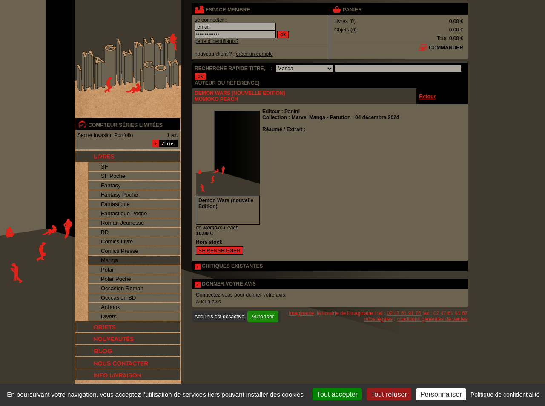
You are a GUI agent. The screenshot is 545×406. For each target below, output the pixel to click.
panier (352, 10)
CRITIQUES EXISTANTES (232, 266)
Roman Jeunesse (122, 223)
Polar (107, 269)
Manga (109, 260)
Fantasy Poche (119, 195)
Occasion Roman (122, 288)
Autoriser (263, 316)
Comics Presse (119, 251)
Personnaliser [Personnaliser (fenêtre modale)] (441, 394)
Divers (109, 316)
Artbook (110, 307)
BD (105, 232)
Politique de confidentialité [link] (505, 394)
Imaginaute (301, 313)
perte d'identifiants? (217, 41)
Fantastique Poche (124, 213)
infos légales (378, 319)
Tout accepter (337, 394)
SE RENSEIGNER (219, 251)
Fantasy (110, 185)
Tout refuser (389, 394)
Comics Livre (117, 241)
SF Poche (113, 176)
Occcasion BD (118, 297)
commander (446, 48)
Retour (427, 97)
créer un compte (254, 54)
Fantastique (115, 204)
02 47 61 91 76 (404, 313)
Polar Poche (116, 279)
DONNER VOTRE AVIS (229, 284)
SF (104, 166)
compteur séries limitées (125, 125)
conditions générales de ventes (432, 319)
